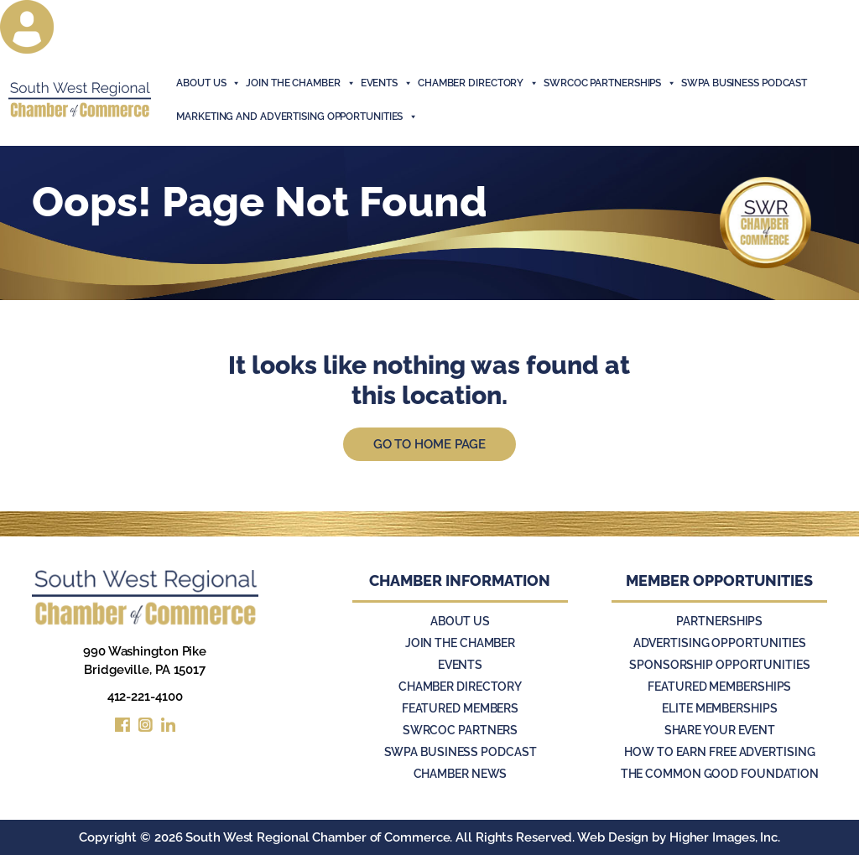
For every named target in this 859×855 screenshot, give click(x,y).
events (387, 83)
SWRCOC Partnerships (610, 83)
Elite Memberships (719, 708)
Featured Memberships (719, 686)
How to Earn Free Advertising (719, 752)
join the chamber (300, 83)
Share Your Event (719, 730)
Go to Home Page (430, 444)
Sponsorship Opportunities (719, 664)
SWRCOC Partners (460, 730)
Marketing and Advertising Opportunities (297, 116)
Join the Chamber (460, 643)
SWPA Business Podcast (744, 83)
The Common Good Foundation (720, 773)
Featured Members (460, 708)
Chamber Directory (478, 83)
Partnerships (719, 621)
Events (460, 664)
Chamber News (461, 773)
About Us (208, 83)
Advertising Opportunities (720, 643)
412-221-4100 (145, 696)
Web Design (612, 837)
